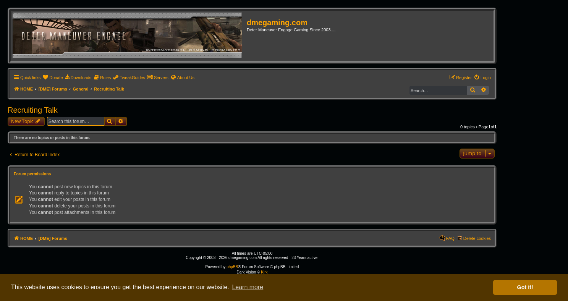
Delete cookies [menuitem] (477, 238)
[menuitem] (52, 77)
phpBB (232, 267)
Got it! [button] (525, 287)
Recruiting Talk (33, 110)
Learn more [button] (247, 287)
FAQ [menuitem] (450, 238)
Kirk (264, 272)
